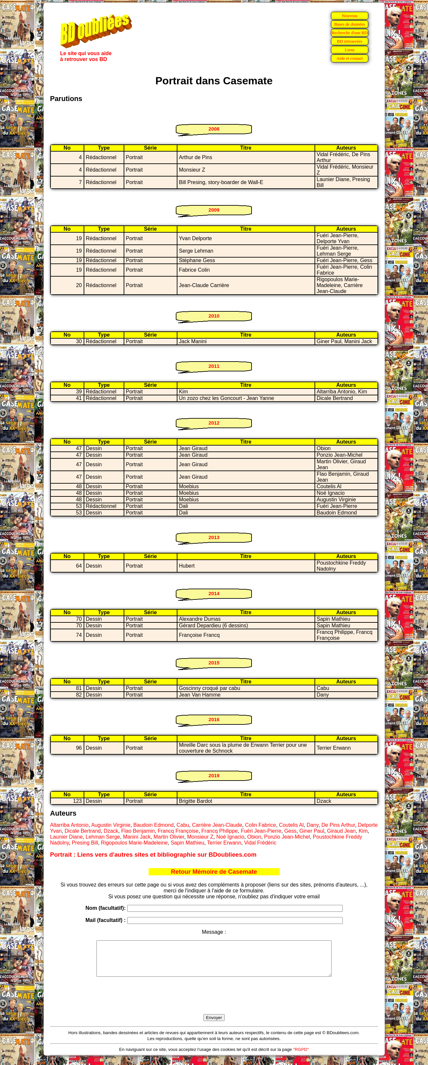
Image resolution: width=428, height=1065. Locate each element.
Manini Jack (137, 837)
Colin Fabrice (260, 825)
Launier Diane (66, 837)
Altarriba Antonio (69, 825)
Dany (312, 825)
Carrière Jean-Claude (217, 825)
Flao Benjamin (138, 831)
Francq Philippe (219, 831)
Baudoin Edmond (153, 825)
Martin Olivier (168, 837)
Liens (350, 49)
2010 (214, 316)
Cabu (182, 825)
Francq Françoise (178, 831)
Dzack (111, 831)
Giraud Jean (341, 831)
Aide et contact (349, 58)
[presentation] (214, 1003)
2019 (214, 775)
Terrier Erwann (224, 843)
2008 (214, 129)
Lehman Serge (103, 837)
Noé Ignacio (230, 837)
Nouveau (349, 15)
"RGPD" (301, 1056)
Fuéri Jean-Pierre (261, 831)
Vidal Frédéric (260, 843)
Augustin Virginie (111, 825)
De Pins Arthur (338, 825)
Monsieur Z (200, 837)
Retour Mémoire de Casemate (214, 871)
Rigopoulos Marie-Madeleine (134, 843)
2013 (214, 537)
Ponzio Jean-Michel (287, 837)
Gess (290, 831)
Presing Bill (85, 843)
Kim (363, 831)
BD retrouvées (349, 41)
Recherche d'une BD (350, 32)
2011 (214, 366)
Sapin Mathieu (187, 843)
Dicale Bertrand (83, 831)
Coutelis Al (291, 825)
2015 (214, 662)
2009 (214, 210)
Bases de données (349, 24)
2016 (214, 719)
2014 (214, 593)
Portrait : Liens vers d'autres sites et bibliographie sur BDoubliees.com (153, 854)
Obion (254, 837)
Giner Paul (311, 831)
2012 (214, 423)
